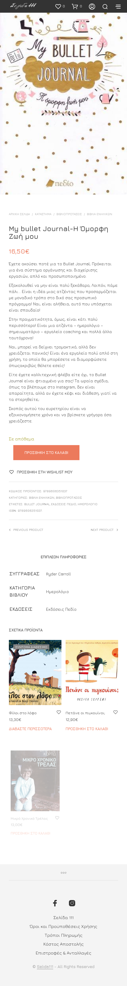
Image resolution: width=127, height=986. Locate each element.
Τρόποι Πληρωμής (63, 935)
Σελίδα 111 (63, 917)
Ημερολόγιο (87, 504)
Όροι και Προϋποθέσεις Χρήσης (63, 926)
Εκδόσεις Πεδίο (63, 504)
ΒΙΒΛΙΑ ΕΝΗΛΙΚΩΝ (99, 214)
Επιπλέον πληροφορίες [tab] (64, 556)
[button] (60, 6)
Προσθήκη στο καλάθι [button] (87, 726)
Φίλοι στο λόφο (23, 712)
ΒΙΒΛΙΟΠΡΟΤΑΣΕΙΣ (69, 214)
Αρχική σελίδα (19, 214)
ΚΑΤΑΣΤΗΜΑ (43, 214)
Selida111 (45, 966)
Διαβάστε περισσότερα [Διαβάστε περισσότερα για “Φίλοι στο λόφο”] (30, 728)
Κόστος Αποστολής (63, 944)
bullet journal (37, 504)
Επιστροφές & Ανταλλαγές (63, 952)
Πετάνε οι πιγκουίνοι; (86, 711)
